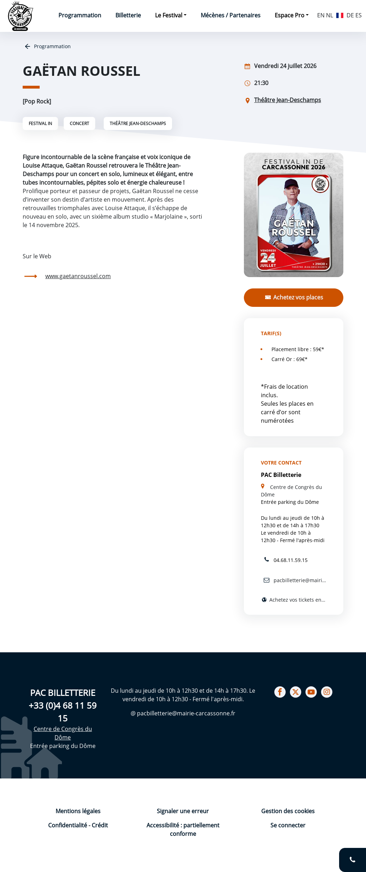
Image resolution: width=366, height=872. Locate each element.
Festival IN (40, 123)
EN (321, 15)
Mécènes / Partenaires (231, 15)
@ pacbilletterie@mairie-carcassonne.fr (183, 713)
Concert (79, 123)
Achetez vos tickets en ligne (297, 599)
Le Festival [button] (168, 15)
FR (339, 14)
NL (329, 15)
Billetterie (128, 15)
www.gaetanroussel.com (78, 276)
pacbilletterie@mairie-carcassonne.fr (299, 580)
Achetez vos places (297, 297)
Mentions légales (78, 811)
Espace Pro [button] (289, 15)
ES (358, 15)
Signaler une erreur (183, 811)
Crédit (100, 825)
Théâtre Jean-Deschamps (138, 123)
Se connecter (287, 825)
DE (350, 15)
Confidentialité (68, 825)
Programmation (79, 15)
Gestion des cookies (288, 811)
